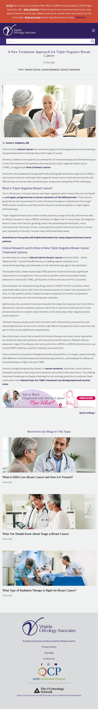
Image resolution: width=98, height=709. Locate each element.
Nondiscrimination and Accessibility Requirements (49, 641)
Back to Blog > (87, 412)
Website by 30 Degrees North (70, 695)
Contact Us (49, 658)
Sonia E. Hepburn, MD (17, 142)
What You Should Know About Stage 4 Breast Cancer (35, 533)
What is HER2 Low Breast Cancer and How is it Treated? (37, 477)
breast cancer (25, 149)
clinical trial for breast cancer (45, 257)
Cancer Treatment (70, 69)
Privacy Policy (49, 646)
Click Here (80, 17)
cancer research (54, 368)
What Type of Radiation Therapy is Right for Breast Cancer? (39, 590)
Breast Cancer (32, 69)
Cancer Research (50, 69)
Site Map (49, 652)
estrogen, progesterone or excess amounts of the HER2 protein (41, 197)
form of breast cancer (38, 167)
